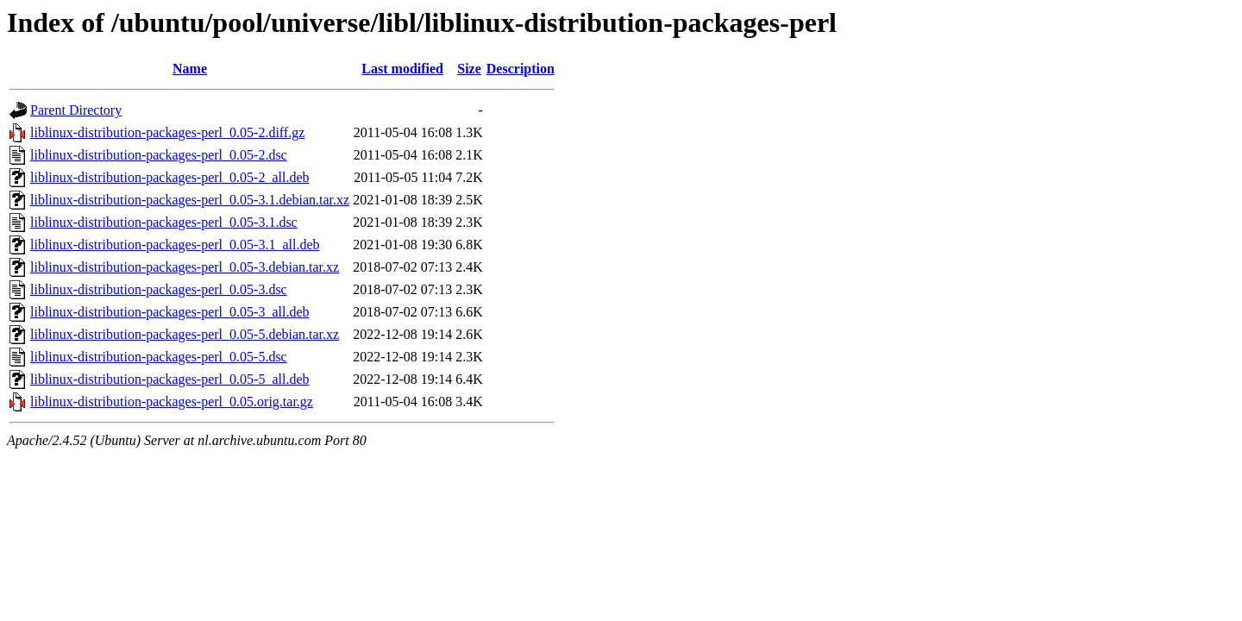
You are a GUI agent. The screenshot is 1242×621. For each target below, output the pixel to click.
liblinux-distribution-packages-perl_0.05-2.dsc (158, 154)
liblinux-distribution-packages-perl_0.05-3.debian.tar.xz (184, 267)
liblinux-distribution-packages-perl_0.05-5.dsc (158, 356)
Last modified (402, 68)
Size (469, 68)
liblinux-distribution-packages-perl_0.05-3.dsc (158, 289)
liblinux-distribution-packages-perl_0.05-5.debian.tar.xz (184, 334)
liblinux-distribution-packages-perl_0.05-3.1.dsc (164, 222)
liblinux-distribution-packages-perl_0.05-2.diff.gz (167, 132)
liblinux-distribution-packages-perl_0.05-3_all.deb (169, 311)
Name (189, 68)
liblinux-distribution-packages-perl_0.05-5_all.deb (169, 379)
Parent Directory (76, 110)
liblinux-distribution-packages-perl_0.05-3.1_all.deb (174, 244)
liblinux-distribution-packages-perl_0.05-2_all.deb (169, 177)
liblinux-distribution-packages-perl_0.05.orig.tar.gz (171, 401)
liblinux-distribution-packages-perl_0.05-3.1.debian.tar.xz (189, 199)
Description (520, 68)
